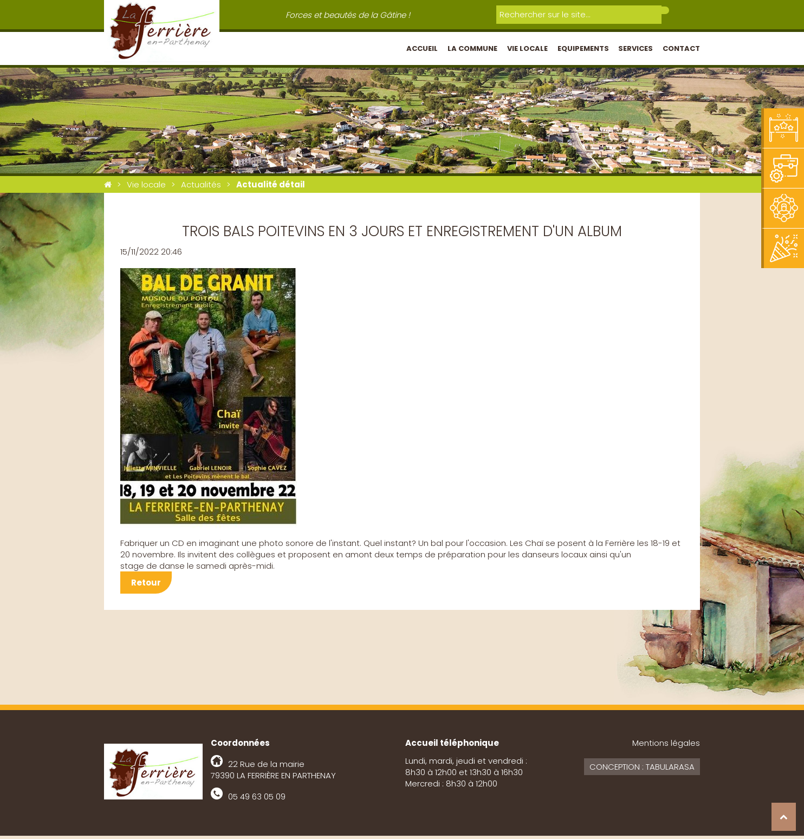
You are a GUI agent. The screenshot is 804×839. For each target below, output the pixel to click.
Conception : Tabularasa (642, 770)
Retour (146, 585)
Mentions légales (666, 746)
